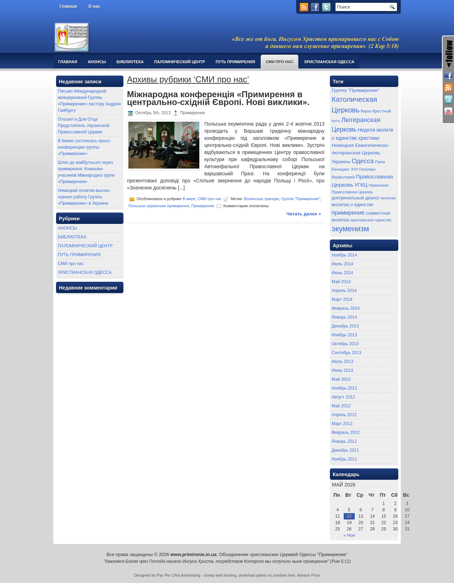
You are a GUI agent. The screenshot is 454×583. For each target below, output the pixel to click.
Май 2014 (341, 281)
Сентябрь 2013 (346, 352)
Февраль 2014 (346, 308)
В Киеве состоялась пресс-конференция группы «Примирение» (84, 147)
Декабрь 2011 (345, 450)
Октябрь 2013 (345, 343)
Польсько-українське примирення (158, 206)
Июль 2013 (342, 361)
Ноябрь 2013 (344, 334)
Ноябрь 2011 (344, 459)
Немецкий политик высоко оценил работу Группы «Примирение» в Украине (84, 197)
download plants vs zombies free (266, 575)
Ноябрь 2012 (344, 388)
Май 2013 (341, 379)
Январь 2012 (344, 441)
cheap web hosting (220, 575)
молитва (388, 198)
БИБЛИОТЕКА (129, 62)
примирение (348, 212)
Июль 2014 (342, 264)
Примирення (202, 206)
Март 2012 (342, 423)
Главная (68, 6)
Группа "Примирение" (300, 199)
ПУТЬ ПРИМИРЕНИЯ (235, 62)
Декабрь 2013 (345, 326)
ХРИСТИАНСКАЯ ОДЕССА (329, 62)
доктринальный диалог (356, 198)
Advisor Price (308, 575)
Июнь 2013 (342, 370)
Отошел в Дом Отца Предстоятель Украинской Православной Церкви (83, 125)
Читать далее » (303, 213)
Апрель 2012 (344, 414)
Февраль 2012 (346, 432)
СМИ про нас (279, 62)
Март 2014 (342, 299)
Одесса (363, 161)
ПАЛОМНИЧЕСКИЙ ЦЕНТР (179, 62)
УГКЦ (360, 185)
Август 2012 (343, 397)
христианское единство (371, 220)
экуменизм (350, 229)
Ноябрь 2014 (344, 255)
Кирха (366, 111)
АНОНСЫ (97, 62)
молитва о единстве (352, 204)
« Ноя (349, 535)
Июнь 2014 (342, 272)
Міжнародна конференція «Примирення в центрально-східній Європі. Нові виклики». (218, 98)
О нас (94, 6)
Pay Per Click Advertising (178, 575)
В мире (189, 199)
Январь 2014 (344, 317)
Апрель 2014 (344, 290)
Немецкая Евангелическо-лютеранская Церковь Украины (360, 153)
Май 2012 (341, 405)
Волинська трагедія (261, 199)
